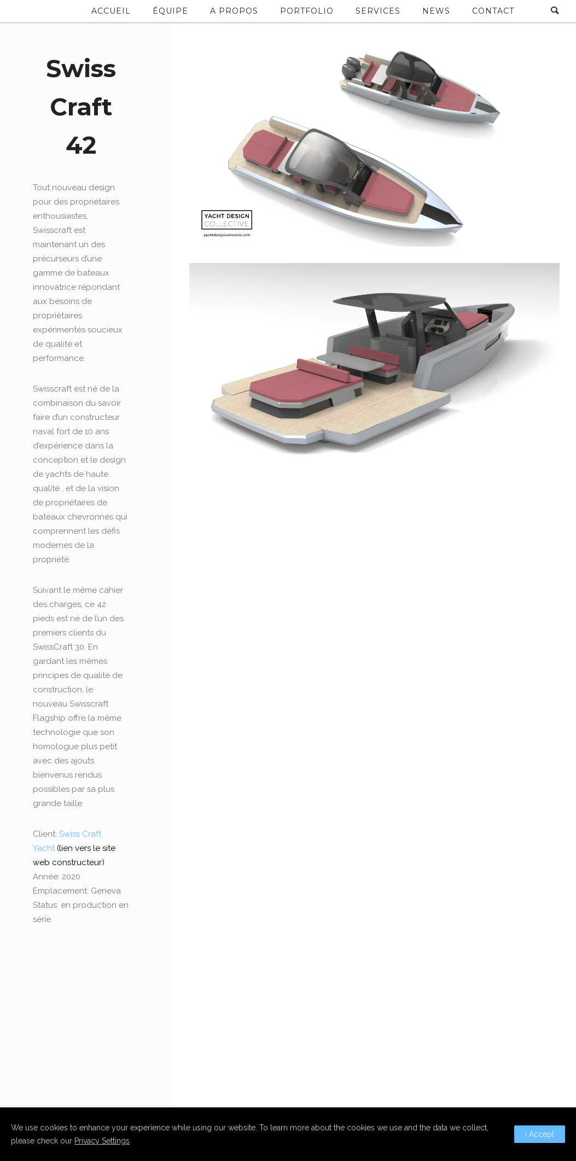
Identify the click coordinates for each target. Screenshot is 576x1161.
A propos (234, 11)
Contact (493, 11)
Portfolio (307, 11)
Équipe (170, 11)
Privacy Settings (102, 1140)
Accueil (111, 11)
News (436, 11)
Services (378, 11)
